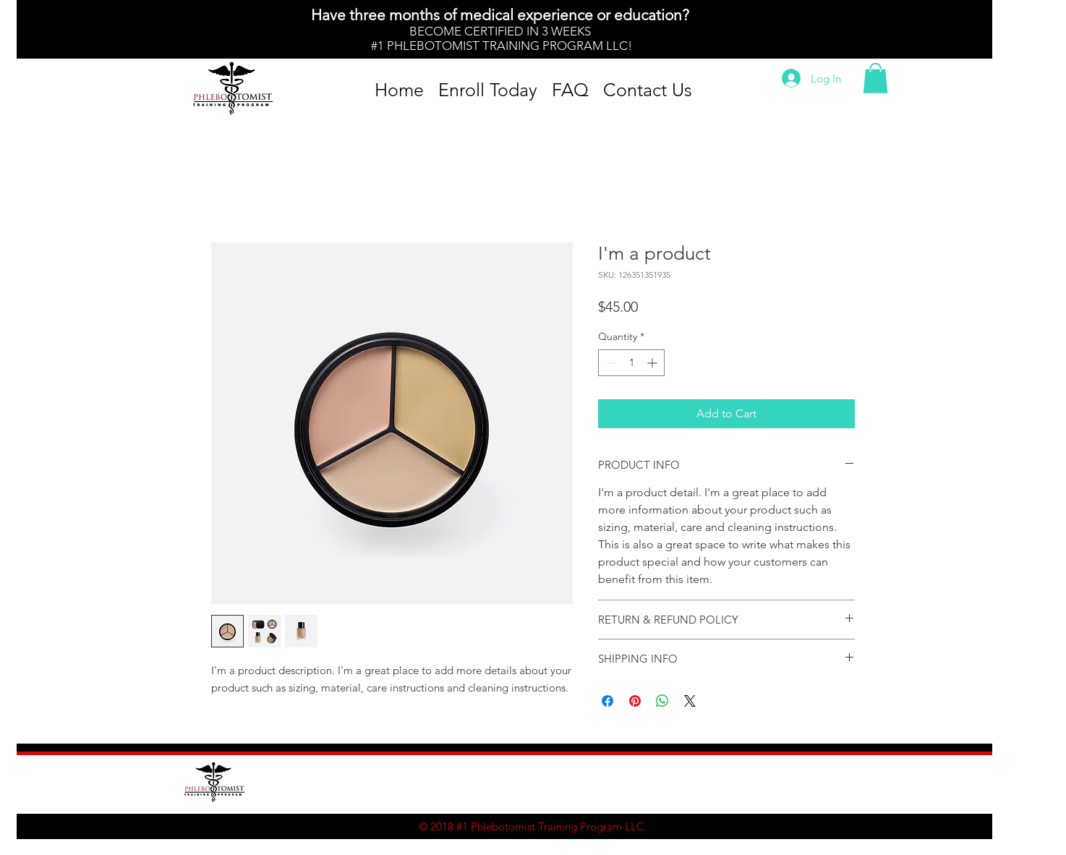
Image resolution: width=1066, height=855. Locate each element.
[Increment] (653, 362)
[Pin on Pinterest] (635, 701)
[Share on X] (690, 701)
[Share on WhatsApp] (662, 701)
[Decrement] (609, 362)
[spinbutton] (631, 362)
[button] (875, 78)
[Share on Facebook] (607, 701)
